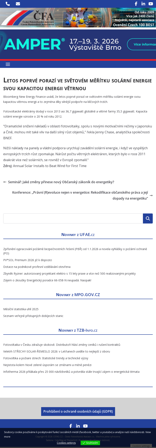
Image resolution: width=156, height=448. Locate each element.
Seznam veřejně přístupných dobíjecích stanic (33, 317)
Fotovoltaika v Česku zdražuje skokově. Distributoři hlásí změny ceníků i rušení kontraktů (61, 346)
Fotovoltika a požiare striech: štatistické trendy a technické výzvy (45, 359)
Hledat (148, 219)
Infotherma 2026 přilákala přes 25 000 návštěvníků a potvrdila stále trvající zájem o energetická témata (71, 373)
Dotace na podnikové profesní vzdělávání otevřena (36, 268)
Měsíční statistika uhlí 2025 (20, 310)
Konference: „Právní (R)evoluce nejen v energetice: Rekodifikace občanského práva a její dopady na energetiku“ (82, 196)
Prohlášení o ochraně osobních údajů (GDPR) (78, 412)
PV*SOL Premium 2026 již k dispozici (27, 261)
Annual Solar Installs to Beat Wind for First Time (50, 167)
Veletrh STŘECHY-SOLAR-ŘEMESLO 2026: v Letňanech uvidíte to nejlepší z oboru (56, 352)
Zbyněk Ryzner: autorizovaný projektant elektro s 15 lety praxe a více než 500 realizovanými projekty (69, 274)
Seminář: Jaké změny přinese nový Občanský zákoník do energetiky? (58, 183)
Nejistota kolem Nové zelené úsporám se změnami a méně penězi (47, 366)
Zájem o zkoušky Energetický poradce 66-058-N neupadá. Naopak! (47, 281)
